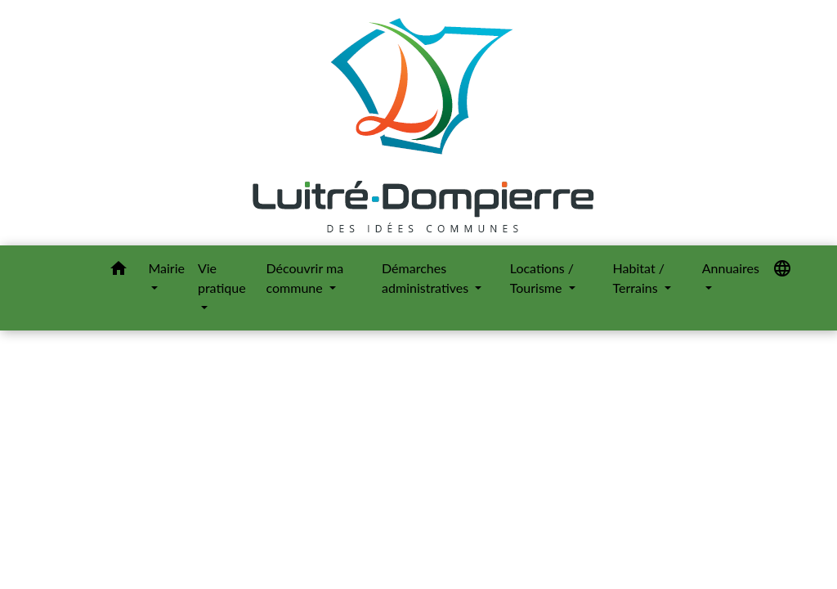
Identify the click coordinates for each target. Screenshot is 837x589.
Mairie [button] (166, 268)
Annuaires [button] (730, 268)
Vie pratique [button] (222, 277)
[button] (118, 271)
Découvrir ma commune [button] (305, 277)
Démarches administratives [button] (427, 277)
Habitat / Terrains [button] (639, 277)
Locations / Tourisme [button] (542, 277)
